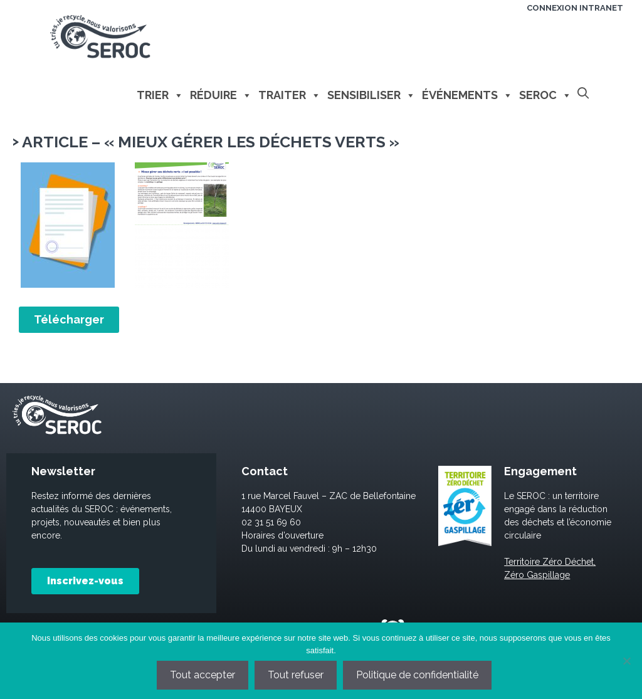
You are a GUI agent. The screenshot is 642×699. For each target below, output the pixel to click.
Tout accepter (202, 675)
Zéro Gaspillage (537, 575)
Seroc (545, 95)
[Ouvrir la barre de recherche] (583, 93)
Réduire (221, 95)
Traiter (289, 95)
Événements (467, 95)
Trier (160, 95)
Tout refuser (296, 675)
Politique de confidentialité (417, 675)
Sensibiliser (371, 95)
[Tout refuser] (626, 660)
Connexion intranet (575, 8)
